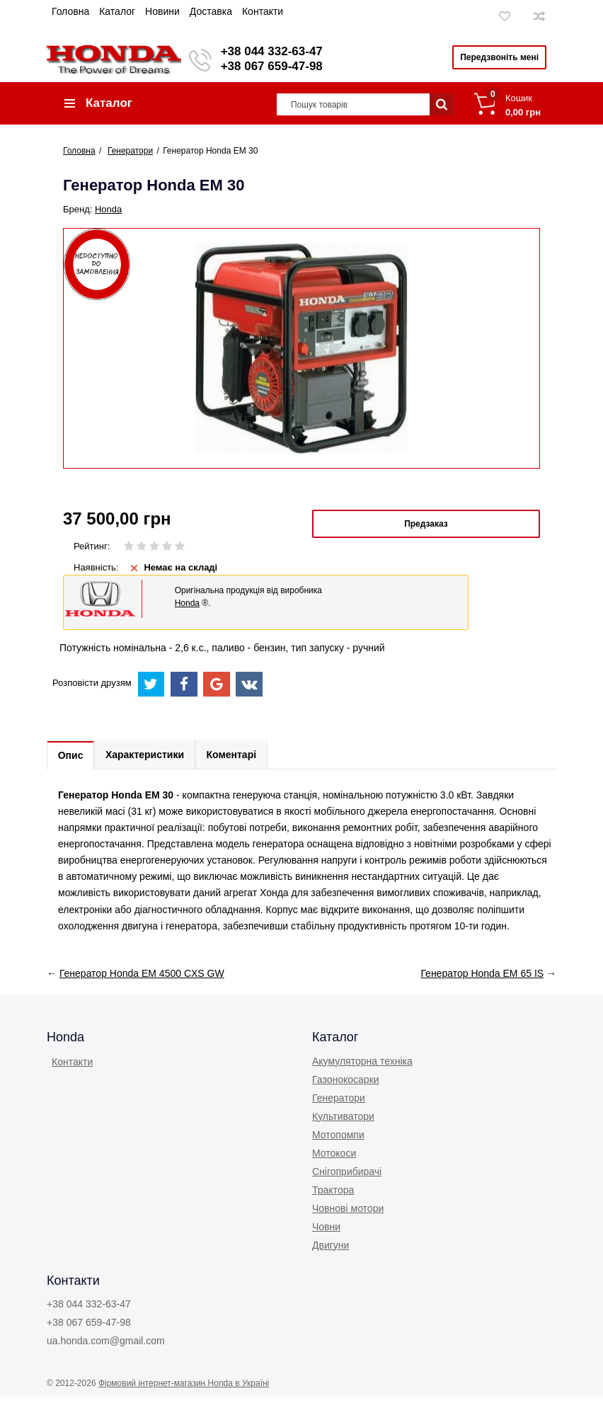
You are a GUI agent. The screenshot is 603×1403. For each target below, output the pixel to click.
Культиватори (343, 1122)
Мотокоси (334, 1158)
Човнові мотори (348, 1214)
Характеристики (152, 759)
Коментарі (243, 759)
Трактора (333, 1195)
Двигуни (330, 1250)
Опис (73, 760)
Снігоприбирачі (346, 1177)
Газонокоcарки (345, 1085)
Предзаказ (426, 528)
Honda (108, 213)
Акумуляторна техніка (362, 1066)
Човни (326, 1232)
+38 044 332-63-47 (277, 51)
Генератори (338, 1103)
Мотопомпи (338, 1140)
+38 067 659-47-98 (277, 66)
